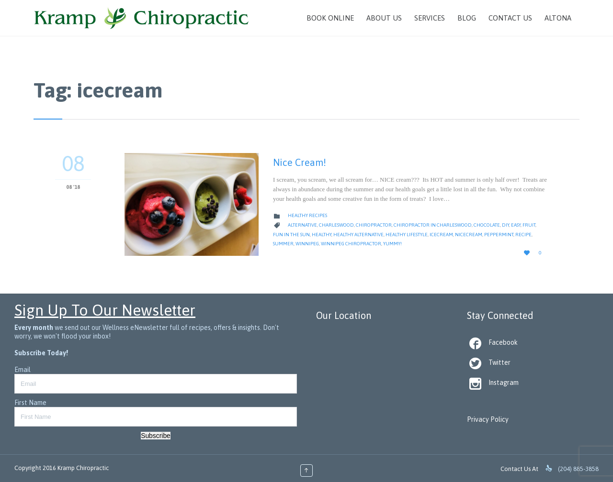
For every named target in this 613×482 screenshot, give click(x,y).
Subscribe (155, 435)
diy (505, 225)
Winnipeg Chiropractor (351, 243)
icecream (441, 234)
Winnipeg (307, 243)
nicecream (468, 234)
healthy (321, 234)
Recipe (523, 234)
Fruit (528, 225)
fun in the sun (291, 234)
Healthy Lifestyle (407, 234)
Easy (516, 225)
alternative (302, 225)
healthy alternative (358, 234)
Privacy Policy (488, 419)
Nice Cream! (299, 162)
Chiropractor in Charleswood (433, 225)
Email (22, 369)
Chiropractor (374, 225)
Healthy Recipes (307, 215)
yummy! (392, 243)
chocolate (487, 225)
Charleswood (336, 225)
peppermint (498, 234)
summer (283, 243)
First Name (30, 402)
